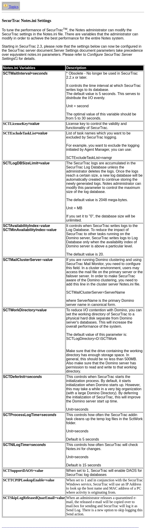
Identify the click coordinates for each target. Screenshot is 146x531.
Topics (10, 7)
